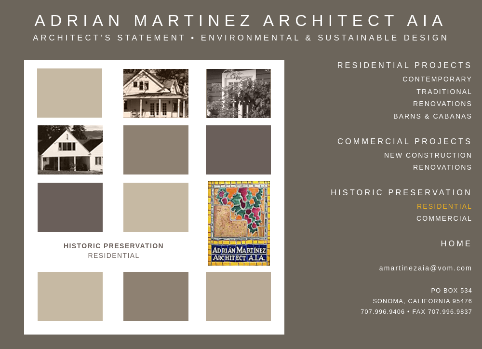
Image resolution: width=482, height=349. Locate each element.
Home (456, 243)
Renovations (442, 103)
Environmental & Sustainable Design (325, 37)
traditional (444, 91)
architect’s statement (110, 37)
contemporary (437, 79)
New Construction (428, 155)
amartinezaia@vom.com (425, 268)
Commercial (444, 218)
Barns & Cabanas (432, 116)
